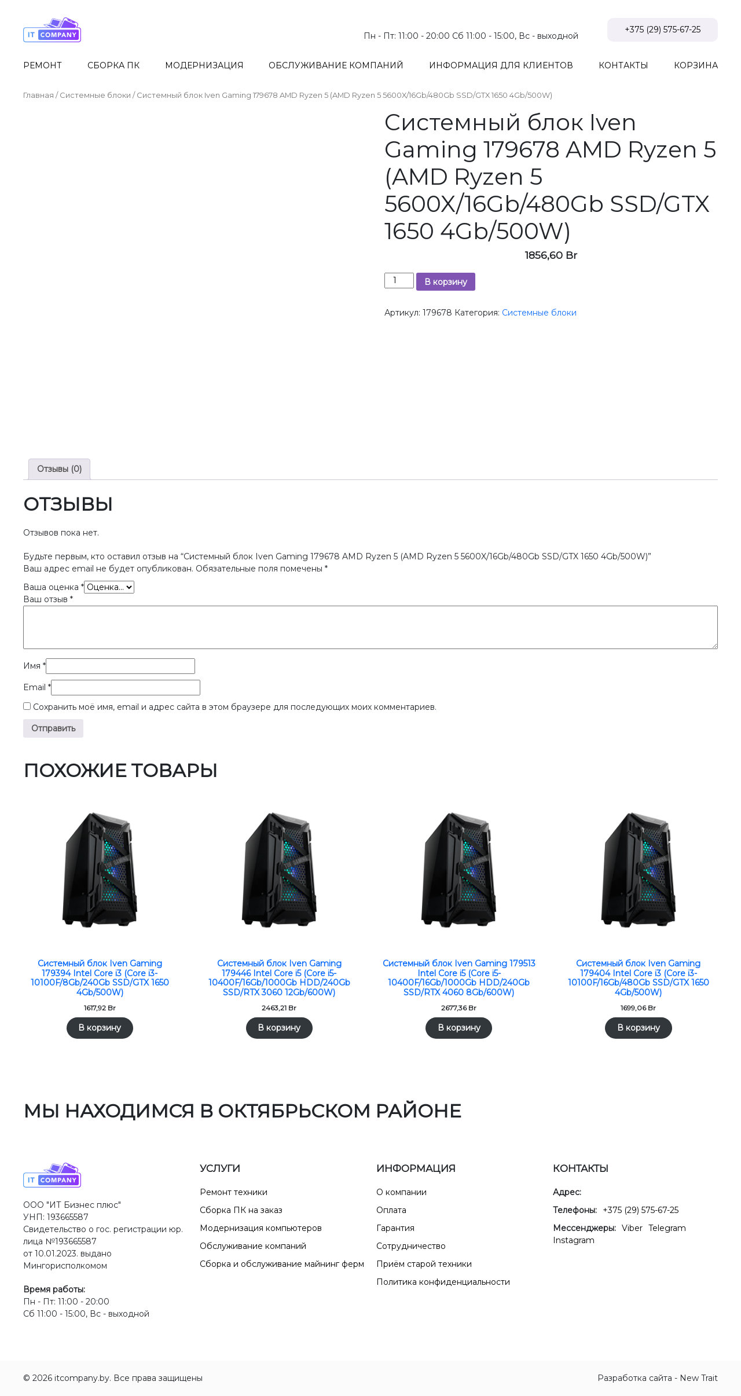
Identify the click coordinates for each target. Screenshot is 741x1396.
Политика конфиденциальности (443, 1282)
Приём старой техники (424, 1264)
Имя (34, 666)
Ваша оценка (53, 587)
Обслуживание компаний (253, 1246)
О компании (401, 1192)
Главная (38, 95)
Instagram (574, 1240)
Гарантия (395, 1228)
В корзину (445, 282)
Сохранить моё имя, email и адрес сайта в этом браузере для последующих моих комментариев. (234, 707)
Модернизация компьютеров (261, 1228)
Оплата (391, 1210)
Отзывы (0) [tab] (59, 469)
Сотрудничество (411, 1246)
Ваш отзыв (48, 599)
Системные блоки (95, 95)
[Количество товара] (399, 280)
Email (37, 687)
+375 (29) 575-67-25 (662, 29)
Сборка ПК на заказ (241, 1210)
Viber (632, 1228)
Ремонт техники (233, 1192)
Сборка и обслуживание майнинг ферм (282, 1264)
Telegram (667, 1228)
